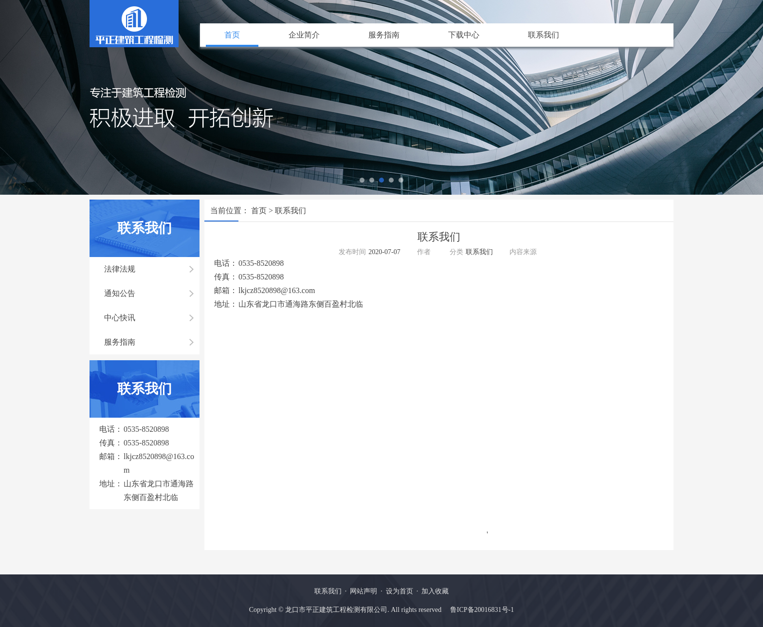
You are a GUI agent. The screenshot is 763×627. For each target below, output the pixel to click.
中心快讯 (119, 318)
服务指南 (384, 35)
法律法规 (119, 269)
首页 (232, 35)
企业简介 (304, 35)
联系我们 (543, 35)
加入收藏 (435, 591)
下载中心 (463, 35)
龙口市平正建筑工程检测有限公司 (336, 609)
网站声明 (363, 591)
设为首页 (399, 591)
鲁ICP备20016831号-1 (482, 609)
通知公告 (119, 293)
